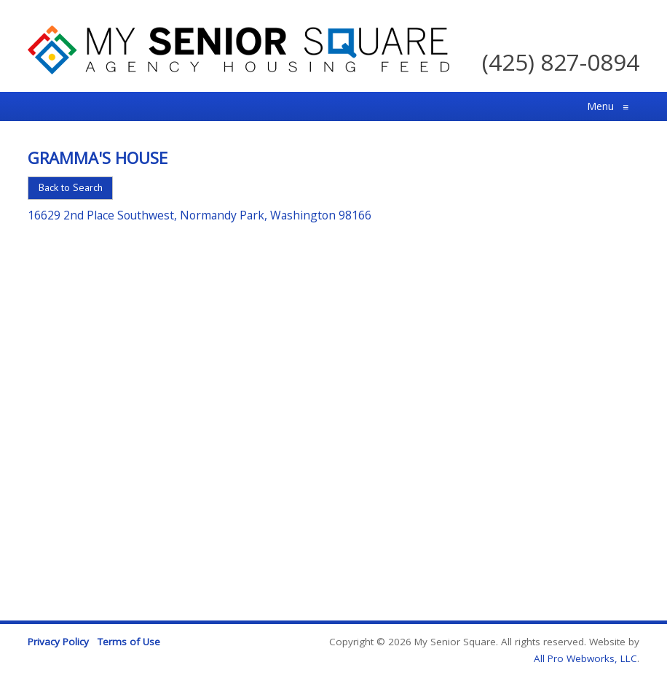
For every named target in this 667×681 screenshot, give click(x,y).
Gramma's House (97, 157)
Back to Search (71, 187)
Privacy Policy (58, 641)
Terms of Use (129, 641)
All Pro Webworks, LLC (585, 658)
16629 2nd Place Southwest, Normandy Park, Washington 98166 (199, 215)
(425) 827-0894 (560, 61)
